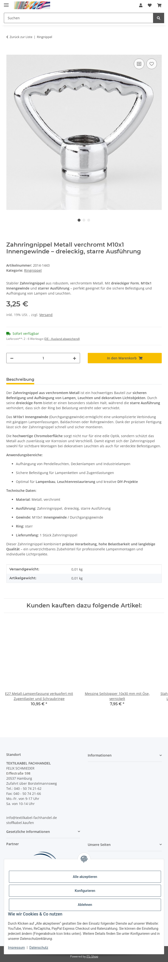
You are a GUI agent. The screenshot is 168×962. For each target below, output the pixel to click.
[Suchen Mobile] (78, 18)
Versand (46, 314)
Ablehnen (85, 905)
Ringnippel (33, 270)
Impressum (16, 947)
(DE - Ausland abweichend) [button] (62, 339)
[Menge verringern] (12, 358)
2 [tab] (83, 220)
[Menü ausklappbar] (6, 3)
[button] (140, 5)
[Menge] (43, 358)
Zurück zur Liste (21, 37)
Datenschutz (38, 947)
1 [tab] (79, 220)
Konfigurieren (85, 891)
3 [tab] (88, 220)
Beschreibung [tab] (20, 379)
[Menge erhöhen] (74, 358)
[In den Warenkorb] (10, 52)
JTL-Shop (92, 956)
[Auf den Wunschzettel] (151, 64)
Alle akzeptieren (85, 877)
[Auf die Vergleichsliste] (139, 64)
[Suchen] (158, 18)
